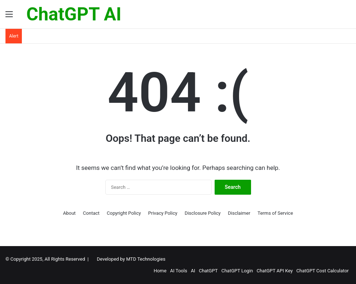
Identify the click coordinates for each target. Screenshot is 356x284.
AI (193, 270)
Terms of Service (275, 213)
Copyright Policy (124, 213)
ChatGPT (208, 270)
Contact (91, 213)
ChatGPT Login (237, 270)
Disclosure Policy (203, 213)
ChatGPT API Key (275, 270)
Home (160, 270)
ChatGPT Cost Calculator (322, 270)
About (69, 213)
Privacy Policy (162, 213)
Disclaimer (239, 213)
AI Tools (178, 270)
